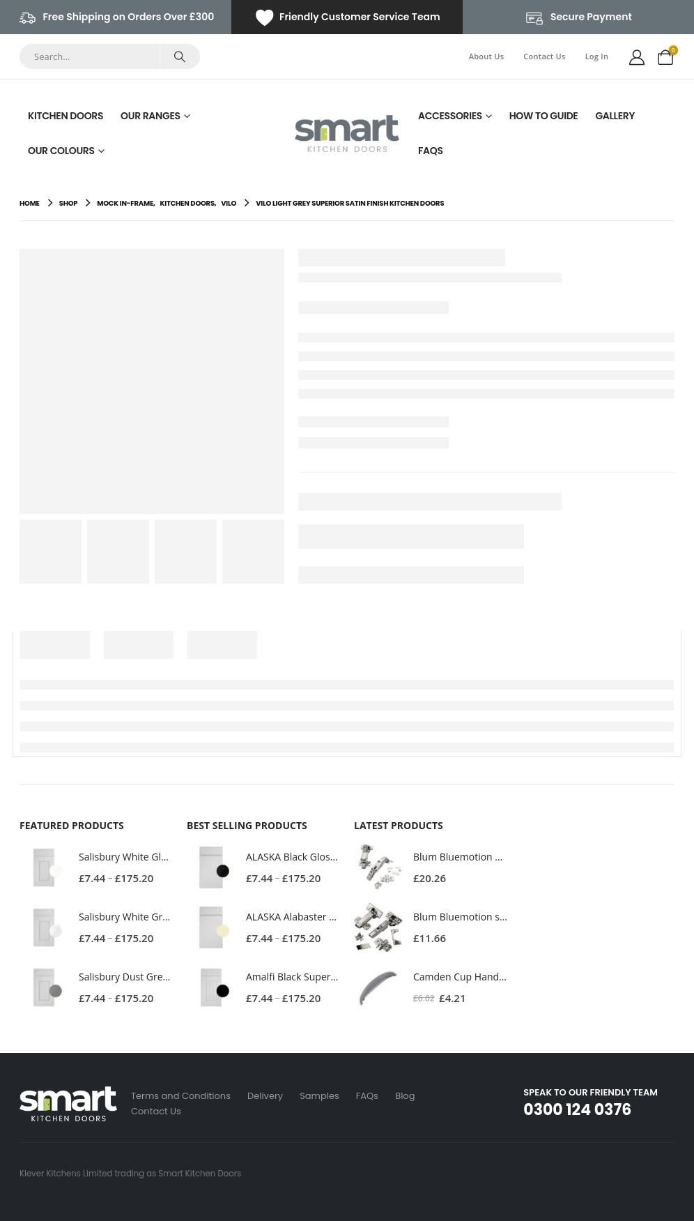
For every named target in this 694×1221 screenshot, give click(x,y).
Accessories (450, 116)
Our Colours (61, 151)
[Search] (179, 56)
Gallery (615, 116)
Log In (597, 56)
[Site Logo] (347, 133)
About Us (486, 56)
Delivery (265, 1095)
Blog (405, 1095)
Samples (319, 1095)
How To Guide (543, 116)
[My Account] (637, 56)
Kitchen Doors (65, 116)
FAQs (430, 151)
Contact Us (544, 56)
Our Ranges (150, 116)
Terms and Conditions (181, 1095)
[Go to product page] (44, 867)
